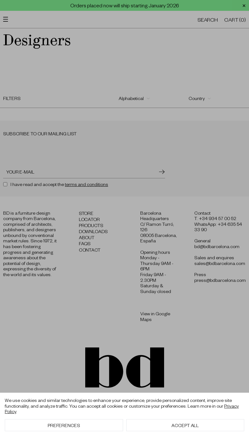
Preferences (64, 425)
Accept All (185, 425)
